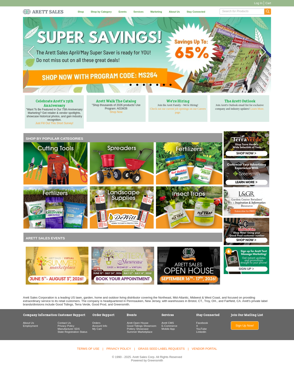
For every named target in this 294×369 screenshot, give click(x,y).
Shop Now (116, 112)
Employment (30, 325)
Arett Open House (137, 322)
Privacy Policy (66, 325)
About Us (28, 322)
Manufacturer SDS (69, 328)
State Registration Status (72, 331)
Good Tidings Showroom (141, 325)
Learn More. (257, 108)
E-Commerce (169, 325)
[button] (267, 11)
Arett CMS (167, 322)
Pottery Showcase (137, 328)
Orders (96, 322)
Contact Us (64, 322)
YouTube (201, 328)
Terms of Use (88, 348)
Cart (268, 3)
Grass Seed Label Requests (161, 348)
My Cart (97, 328)
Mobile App (168, 328)
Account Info (99, 325)
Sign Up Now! (245, 325)
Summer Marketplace (139, 331)
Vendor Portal (204, 348)
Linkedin (201, 331)
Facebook (202, 322)
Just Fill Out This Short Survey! (54, 123)
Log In (258, 3)
